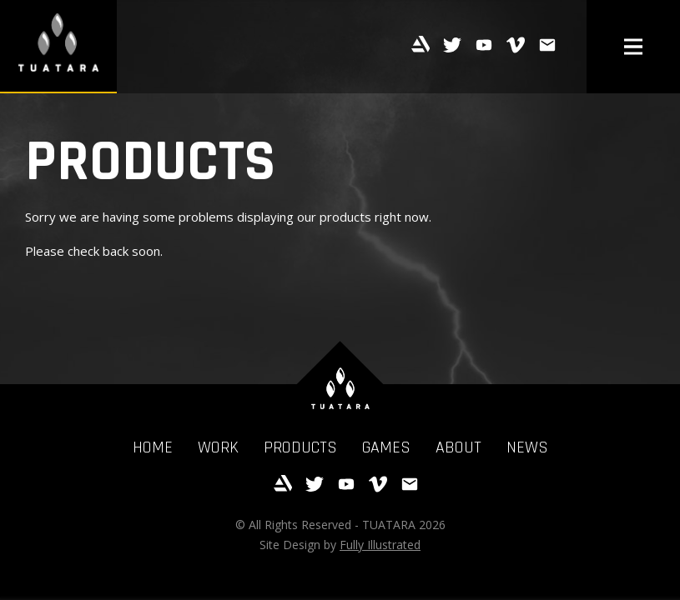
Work (218, 447)
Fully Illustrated (380, 544)
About (458, 447)
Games (386, 447)
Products (300, 447)
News (527, 447)
